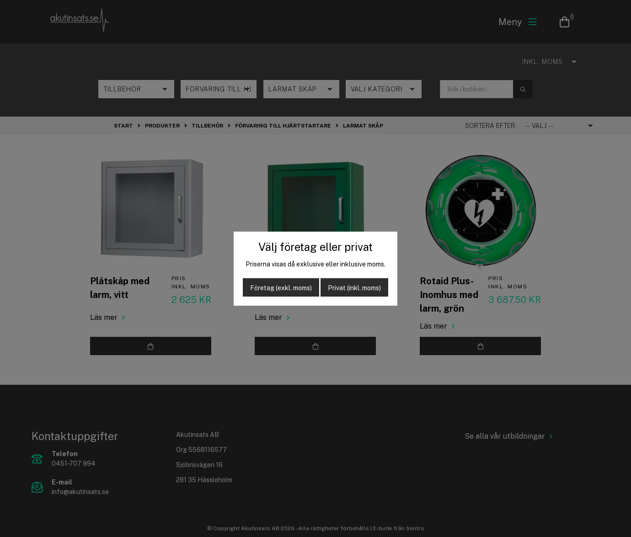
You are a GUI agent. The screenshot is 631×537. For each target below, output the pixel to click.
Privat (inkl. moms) (354, 288)
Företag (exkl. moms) (281, 288)
